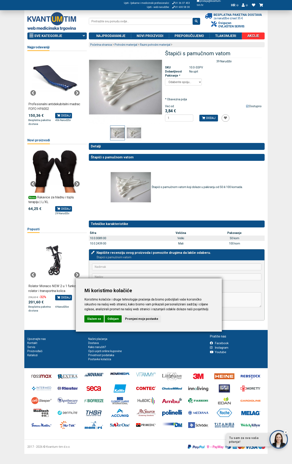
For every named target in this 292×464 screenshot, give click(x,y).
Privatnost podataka (101, 355)
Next (77, 93)
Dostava (93, 343)
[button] (244, 5)
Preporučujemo (189, 36)
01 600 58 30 (181, 7)
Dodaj (209, 118)
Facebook (219, 343)
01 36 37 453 (181, 3)
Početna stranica (101, 44)
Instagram (219, 347)
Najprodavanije (111, 36)
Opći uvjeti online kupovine (105, 351)
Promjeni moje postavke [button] (141, 318)
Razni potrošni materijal (155, 44)
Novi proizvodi (150, 36)
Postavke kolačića (99, 359)
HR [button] (234, 5)
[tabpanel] (55, 90)
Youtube (218, 352)
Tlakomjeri (225, 36)
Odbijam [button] (113, 318)
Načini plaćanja (97, 339)
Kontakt (32, 343)
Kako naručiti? (97, 347)
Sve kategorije (57, 36)
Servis (31, 347)
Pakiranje (172, 75)
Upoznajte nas (36, 339)
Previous (33, 93)
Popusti (33, 229)
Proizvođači (34, 351)
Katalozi (32, 355)
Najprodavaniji (38, 47)
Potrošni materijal (126, 44)
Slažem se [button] (94, 318)
